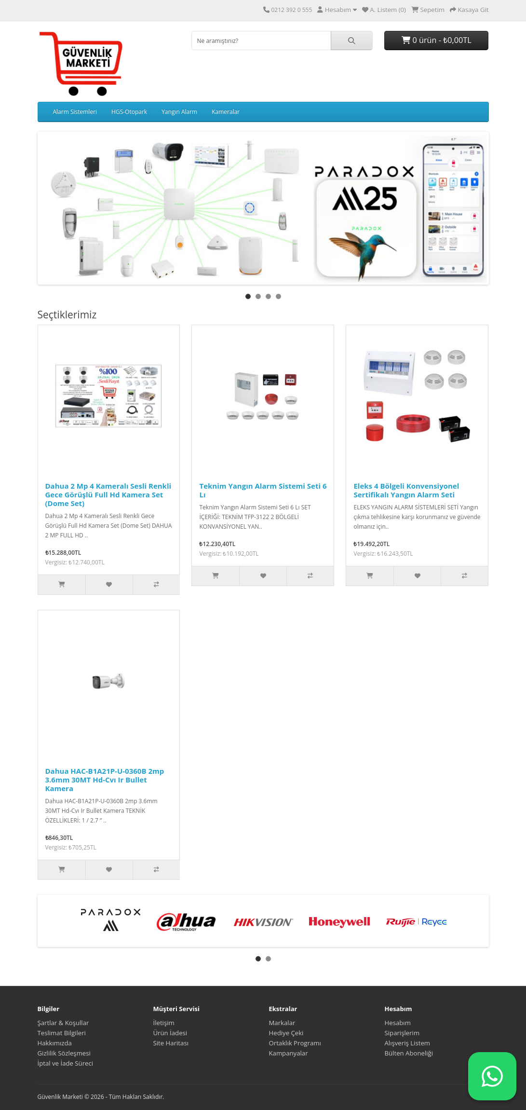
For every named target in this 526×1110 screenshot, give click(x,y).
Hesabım (398, 1022)
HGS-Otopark (129, 112)
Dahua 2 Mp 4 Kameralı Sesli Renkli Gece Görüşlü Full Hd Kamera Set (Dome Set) (108, 494)
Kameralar (226, 112)
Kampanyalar (288, 1053)
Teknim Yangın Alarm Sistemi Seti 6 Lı (262, 490)
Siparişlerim (402, 1032)
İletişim (164, 1022)
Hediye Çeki (286, 1032)
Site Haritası (171, 1043)
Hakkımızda (55, 1043)
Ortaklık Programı (295, 1043)
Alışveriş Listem (408, 1043)
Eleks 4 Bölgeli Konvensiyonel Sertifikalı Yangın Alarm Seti (406, 490)
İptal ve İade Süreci (66, 1063)
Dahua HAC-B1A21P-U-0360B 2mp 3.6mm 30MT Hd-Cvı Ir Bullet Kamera (104, 779)
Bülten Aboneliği (409, 1053)
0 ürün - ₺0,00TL (436, 40)
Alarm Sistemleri (75, 112)
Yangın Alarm (179, 112)
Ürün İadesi (170, 1032)
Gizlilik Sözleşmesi (64, 1053)
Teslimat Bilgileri (62, 1032)
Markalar (282, 1022)
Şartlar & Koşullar (63, 1022)
